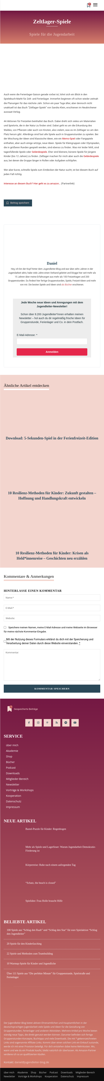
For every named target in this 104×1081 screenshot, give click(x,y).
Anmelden (52, 351)
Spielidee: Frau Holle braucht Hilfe (44, 900)
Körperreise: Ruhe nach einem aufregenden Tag (50, 865)
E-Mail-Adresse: (26, 335)
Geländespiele (39, 151)
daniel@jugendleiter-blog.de (32, 1062)
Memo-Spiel (68, 138)
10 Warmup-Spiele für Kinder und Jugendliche (31, 963)
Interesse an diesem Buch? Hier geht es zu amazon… (32, 183)
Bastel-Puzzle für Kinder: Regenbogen (45, 829)
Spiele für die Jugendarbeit (52, 34)
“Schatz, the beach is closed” (40, 882)
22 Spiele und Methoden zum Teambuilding (30, 953)
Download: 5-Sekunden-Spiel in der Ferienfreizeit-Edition (52, 438)
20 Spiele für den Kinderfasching (24, 943)
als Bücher (66, 284)
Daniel (52, 263)
